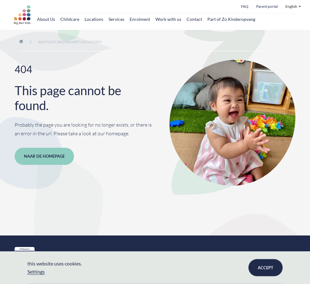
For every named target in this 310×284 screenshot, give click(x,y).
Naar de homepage (44, 156)
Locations (94, 19)
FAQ (244, 7)
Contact (194, 19)
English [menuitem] (291, 6)
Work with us (168, 19)
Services (116, 19)
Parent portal (267, 7)
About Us (46, 19)
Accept (265, 267)
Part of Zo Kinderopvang (231, 19)
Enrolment (140, 19)
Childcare (69, 19)
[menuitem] (293, 6)
